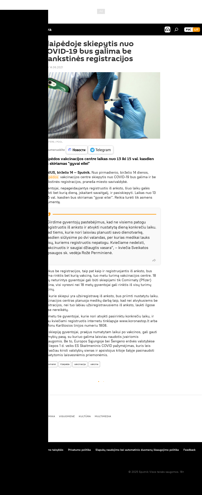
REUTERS (49, 141)
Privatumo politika (79, 450)
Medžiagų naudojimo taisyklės (44, 450)
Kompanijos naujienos (18, 455)
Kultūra (85, 416)
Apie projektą (12, 450)
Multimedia (103, 416)
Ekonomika (47, 416)
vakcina (94, 364)
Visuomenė (50, 364)
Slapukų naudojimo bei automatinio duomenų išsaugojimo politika (137, 450)
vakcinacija (80, 364)
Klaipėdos (50, 177)
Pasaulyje (11, 416)
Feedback (189, 450)
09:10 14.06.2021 (52, 67)
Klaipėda (64, 364)
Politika (29, 416)
